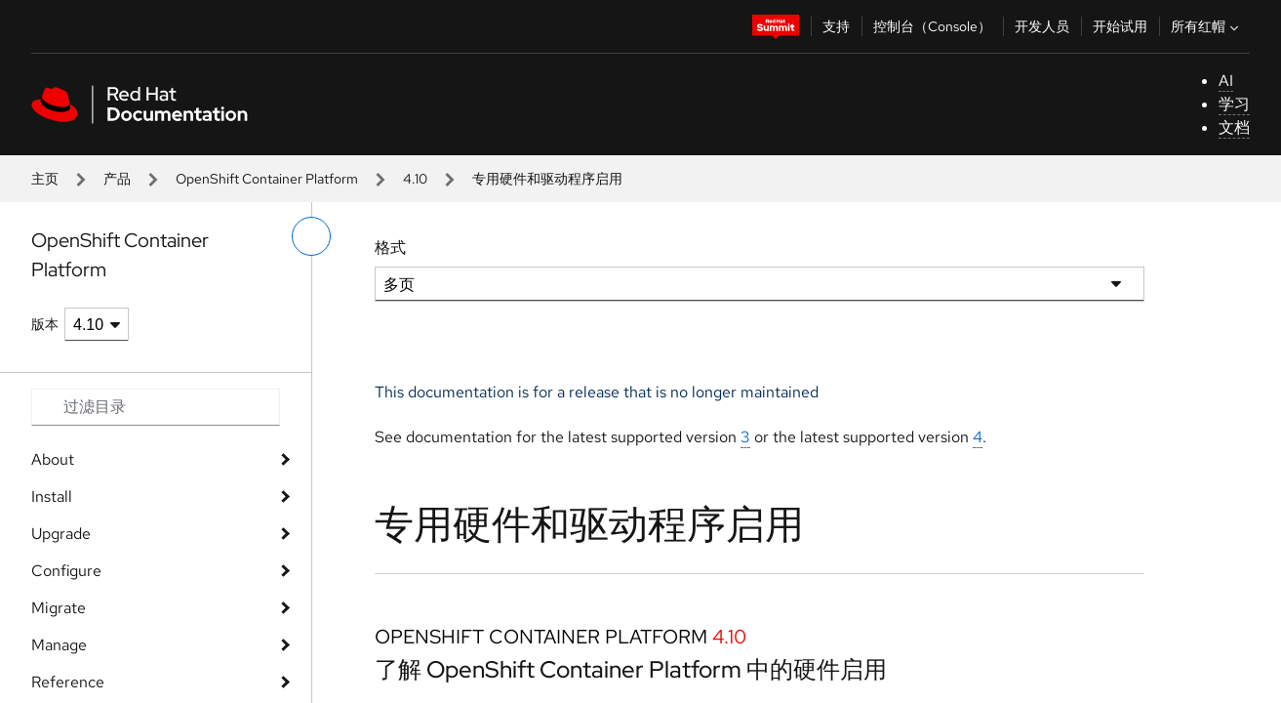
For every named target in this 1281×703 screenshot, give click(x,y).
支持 (836, 26)
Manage (59, 645)
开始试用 (1120, 26)
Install (51, 496)
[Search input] (155, 407)
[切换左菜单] (311, 236)
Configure (66, 570)
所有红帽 (1207, 26)
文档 (1234, 127)
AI (1226, 80)
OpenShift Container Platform (267, 178)
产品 (117, 178)
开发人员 (1042, 26)
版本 (45, 324)
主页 (45, 178)
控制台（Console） (932, 26)
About (52, 459)
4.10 (415, 178)
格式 (390, 247)
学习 (1234, 104)
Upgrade (61, 533)
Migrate (58, 608)
